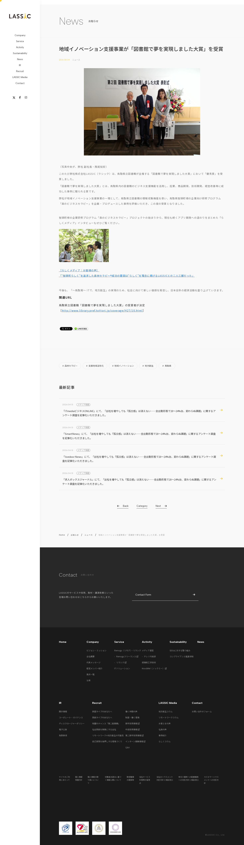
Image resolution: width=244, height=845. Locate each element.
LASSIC (20, 16)
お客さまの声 (165, 723)
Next (158, 505)
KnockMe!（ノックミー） (154, 668)
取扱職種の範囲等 (130, 778)
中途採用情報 (132, 729)
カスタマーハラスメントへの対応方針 (211, 779)
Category (142, 505)
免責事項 (63, 735)
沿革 (89, 680)
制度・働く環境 (132, 717)
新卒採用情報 (132, 723)
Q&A (127, 747)
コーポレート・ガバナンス (71, 717)
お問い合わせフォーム (202, 711)
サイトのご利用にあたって (64, 778)
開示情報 (63, 711)
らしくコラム (165, 741)
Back (125, 505)
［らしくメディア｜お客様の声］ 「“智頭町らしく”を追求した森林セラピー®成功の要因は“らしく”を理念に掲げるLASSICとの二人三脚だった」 (127, 273)
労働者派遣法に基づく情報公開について (113, 778)
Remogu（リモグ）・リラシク (127, 650)
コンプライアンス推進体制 (182, 656)
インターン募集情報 (135, 741)
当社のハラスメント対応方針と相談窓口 (164, 778)
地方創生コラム (166, 711)
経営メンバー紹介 (94, 668)
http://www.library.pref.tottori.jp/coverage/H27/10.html (102, 310)
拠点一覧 (91, 674)
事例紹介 (163, 735)
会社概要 (91, 656)
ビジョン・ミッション (96, 650)
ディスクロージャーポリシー (72, 723)
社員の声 (163, 729)
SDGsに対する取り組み (180, 650)
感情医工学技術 (149, 662)
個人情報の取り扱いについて (93, 779)
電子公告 (63, 729)
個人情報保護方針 (78, 778)
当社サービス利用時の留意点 (144, 779)
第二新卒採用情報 (134, 735)
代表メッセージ (93, 662)
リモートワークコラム (169, 717)
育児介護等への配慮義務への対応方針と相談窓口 (188, 778)
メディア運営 (148, 650)
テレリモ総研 (150, 656)
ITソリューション (122, 668)
